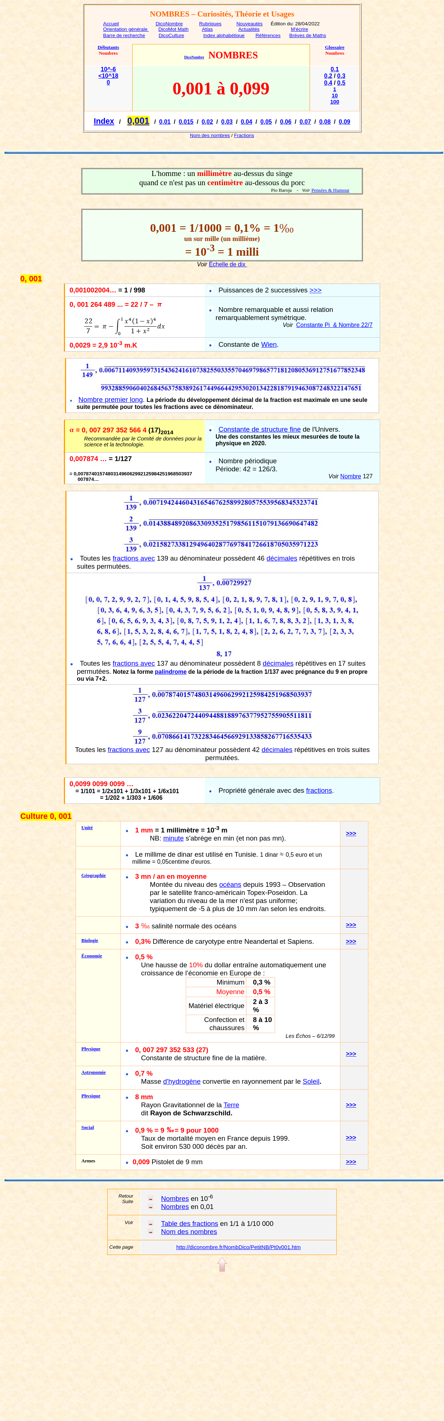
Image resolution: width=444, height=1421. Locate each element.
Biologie (90, 940)
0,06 (285, 122)
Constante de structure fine (260, 429)
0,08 (325, 122)
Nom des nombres (210, 135)
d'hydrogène (182, 1081)
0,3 (341, 76)
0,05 (266, 122)
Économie (92, 955)
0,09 (344, 122)
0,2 (328, 76)
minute (173, 838)
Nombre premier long (111, 399)
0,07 (305, 122)
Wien (269, 344)
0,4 (328, 83)
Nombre (350, 476)
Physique (91, 1048)
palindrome (171, 672)
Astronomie (94, 1072)
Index (104, 121)
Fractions (244, 135)
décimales (282, 558)
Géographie (94, 875)
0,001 (138, 121)
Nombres (175, 1198)
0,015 (186, 122)
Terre (231, 1105)
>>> (316, 290)
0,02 (207, 122)
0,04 (246, 122)
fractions (319, 790)
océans (230, 884)
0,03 (226, 122)
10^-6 (108, 69)
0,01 (164, 122)
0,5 (341, 83)
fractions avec (134, 558)
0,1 (335, 69)
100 (334, 102)
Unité (87, 827)
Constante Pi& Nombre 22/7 (334, 325)
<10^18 (108, 76)
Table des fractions (190, 1223)
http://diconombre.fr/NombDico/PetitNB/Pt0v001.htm (238, 1247)
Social (88, 1127)
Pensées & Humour (330, 190)
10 (334, 95)
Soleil (311, 1081)
